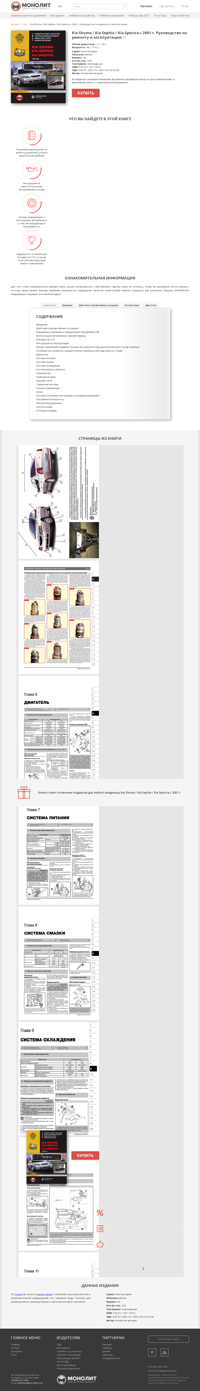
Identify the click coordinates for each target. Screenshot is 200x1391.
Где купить (167, 6)
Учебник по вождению (111, 15)
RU (60, 6)
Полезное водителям (68, 1368)
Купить (86, 93)
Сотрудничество (111, 1358)
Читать (38, 66)
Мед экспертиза (180, 15)
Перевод (107, 1347)
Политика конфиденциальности (162, 1370)
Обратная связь (168, 1339)
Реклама (106, 1344)
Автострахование (66, 1365)
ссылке (18, 1294)
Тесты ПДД (160, 15)
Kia (24, 24)
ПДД (59, 1344)
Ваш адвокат (57, 15)
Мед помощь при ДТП (68, 1358)
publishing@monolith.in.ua (30, 1382)
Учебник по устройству (82, 15)
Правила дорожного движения (28, 15)
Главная (15, 1344)
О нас (185, 6)
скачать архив (44, 1294)
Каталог (15, 24)
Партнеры (107, 1354)
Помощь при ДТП (139, 15)
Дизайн (106, 1351)
